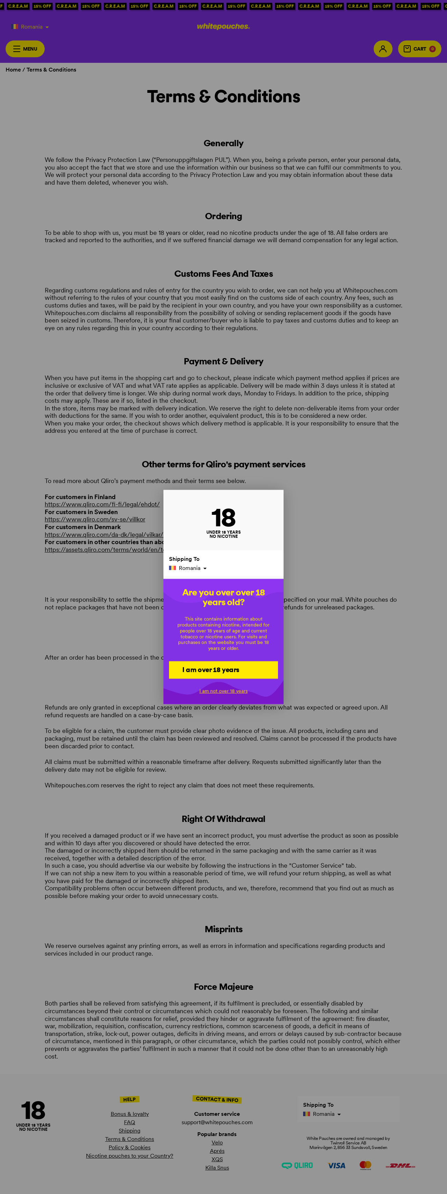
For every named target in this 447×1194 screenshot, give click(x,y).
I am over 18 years (210, 669)
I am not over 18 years (223, 691)
